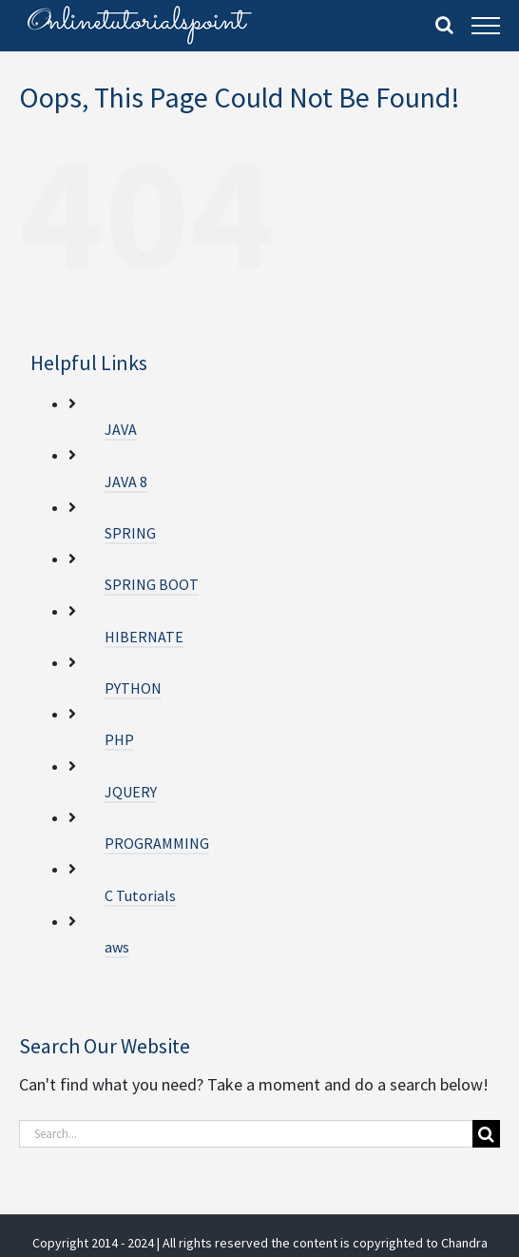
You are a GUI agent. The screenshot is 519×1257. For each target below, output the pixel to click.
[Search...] (245, 1134)
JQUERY (131, 791)
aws (117, 946)
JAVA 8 (126, 481)
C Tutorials (140, 895)
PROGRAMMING (157, 843)
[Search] (486, 1134)
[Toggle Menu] (485, 25)
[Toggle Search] (444, 24)
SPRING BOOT (152, 584)
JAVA (121, 429)
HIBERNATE (144, 636)
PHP (119, 739)
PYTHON (133, 687)
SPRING (130, 532)
